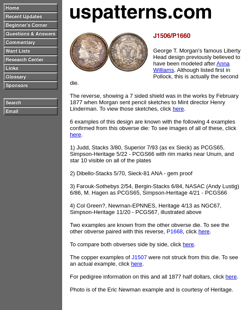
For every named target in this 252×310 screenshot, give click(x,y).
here (178, 108)
